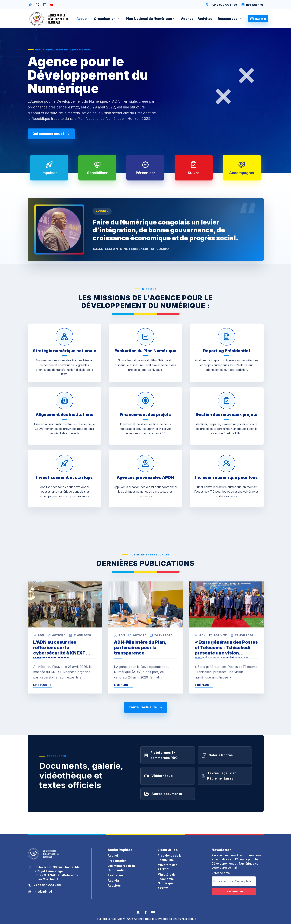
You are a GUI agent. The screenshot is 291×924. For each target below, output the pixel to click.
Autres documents (163, 798)
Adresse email (221, 873)
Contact (258, 19)
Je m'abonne (234, 891)
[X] (37, 4)
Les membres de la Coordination (121, 868)
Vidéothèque (158, 780)
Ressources (229, 19)
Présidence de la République (170, 858)
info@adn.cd (252, 4)
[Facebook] (30, 4)
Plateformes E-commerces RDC (161, 760)
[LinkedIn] (45, 4)
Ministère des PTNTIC (167, 867)
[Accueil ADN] (49, 19)
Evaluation (115, 875)
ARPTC (163, 888)
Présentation (117, 860)
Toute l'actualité (146, 707)
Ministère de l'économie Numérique (167, 879)
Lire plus (42, 684)
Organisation (106, 19)
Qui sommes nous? (51, 134)
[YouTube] (52, 4)
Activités (205, 19)
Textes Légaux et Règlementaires (218, 780)
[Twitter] (138, 912)
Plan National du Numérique (151, 19)
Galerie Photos (217, 760)
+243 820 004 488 (221, 4)
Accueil (82, 19)
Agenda (187, 19)
